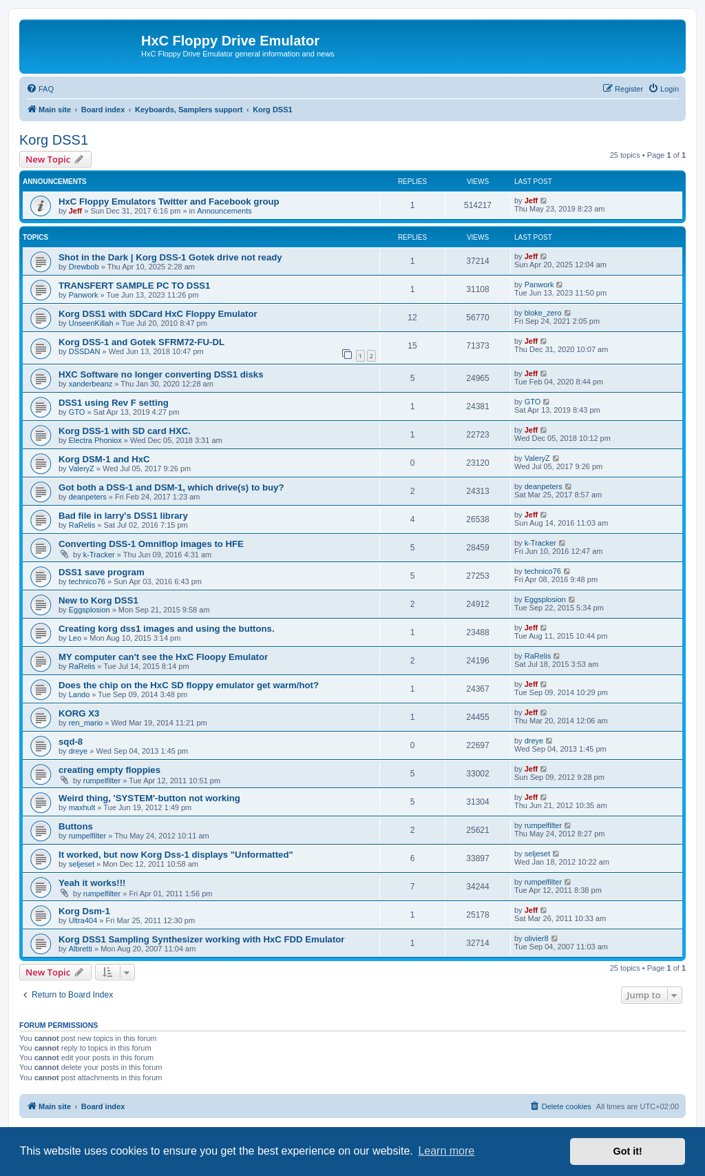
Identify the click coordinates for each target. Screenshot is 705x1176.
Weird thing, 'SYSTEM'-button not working (149, 798)
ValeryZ (81, 468)
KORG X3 (79, 713)
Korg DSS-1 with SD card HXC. (125, 431)
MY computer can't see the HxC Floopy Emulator (163, 657)
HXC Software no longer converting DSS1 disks (161, 374)
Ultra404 (83, 920)
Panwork (83, 295)
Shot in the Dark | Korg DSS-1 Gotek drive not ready (170, 257)
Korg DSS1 (53, 139)
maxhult (82, 807)
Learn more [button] (446, 1151)
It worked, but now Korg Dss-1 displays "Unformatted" (176, 854)
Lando (79, 694)
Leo (75, 638)
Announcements (224, 211)
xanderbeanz (91, 384)
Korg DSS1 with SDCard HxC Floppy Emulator (158, 314)
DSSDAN (85, 351)
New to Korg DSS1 (98, 600)
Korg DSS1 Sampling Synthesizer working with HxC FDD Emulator (201, 939)
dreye (78, 751)
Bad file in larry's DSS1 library (123, 515)
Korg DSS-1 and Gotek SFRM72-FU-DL (141, 342)
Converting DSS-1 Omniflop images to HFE (151, 544)
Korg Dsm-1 (84, 911)
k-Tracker (99, 554)
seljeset (81, 864)
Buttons (76, 826)
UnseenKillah (91, 323)
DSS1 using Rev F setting (114, 403)
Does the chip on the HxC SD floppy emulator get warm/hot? (189, 685)
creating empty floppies (109, 770)
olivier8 (537, 938)
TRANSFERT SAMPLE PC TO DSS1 (134, 285)
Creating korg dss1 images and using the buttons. (167, 628)
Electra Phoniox (95, 440)
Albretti (80, 949)
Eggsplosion (89, 610)
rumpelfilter (101, 780)
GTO (77, 412)
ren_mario (86, 723)
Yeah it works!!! (92, 883)
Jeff (76, 211)
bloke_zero (543, 313)
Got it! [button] (627, 1151)
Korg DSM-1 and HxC (104, 459)
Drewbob (84, 266)
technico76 (87, 581)
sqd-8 (71, 741)
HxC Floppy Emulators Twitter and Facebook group (169, 201)
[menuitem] (40, 89)
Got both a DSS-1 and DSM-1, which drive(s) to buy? (171, 487)
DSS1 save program (102, 572)
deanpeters (88, 497)
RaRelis (82, 525)
